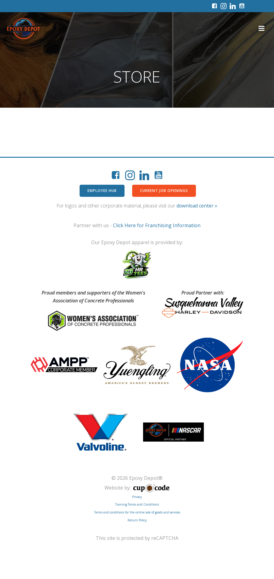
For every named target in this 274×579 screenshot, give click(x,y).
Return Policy (137, 520)
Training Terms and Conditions (137, 504)
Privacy (137, 497)
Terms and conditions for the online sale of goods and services (137, 512)
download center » (196, 206)
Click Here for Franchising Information (156, 226)
